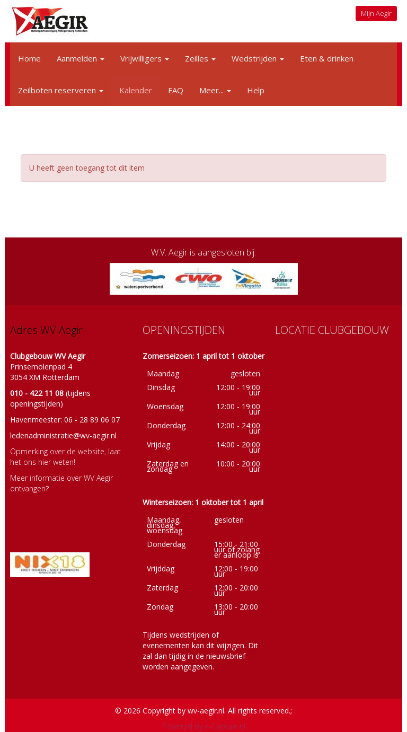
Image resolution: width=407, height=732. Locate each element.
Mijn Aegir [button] (376, 13)
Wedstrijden (258, 58)
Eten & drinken (326, 58)
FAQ (175, 90)
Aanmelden (80, 58)
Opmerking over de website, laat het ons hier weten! (65, 456)
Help (255, 90)
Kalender (135, 90)
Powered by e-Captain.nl (203, 726)
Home (29, 58)
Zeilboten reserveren (60, 90)
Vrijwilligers (144, 58)
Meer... (215, 90)
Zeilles (200, 58)
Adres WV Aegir (46, 330)
